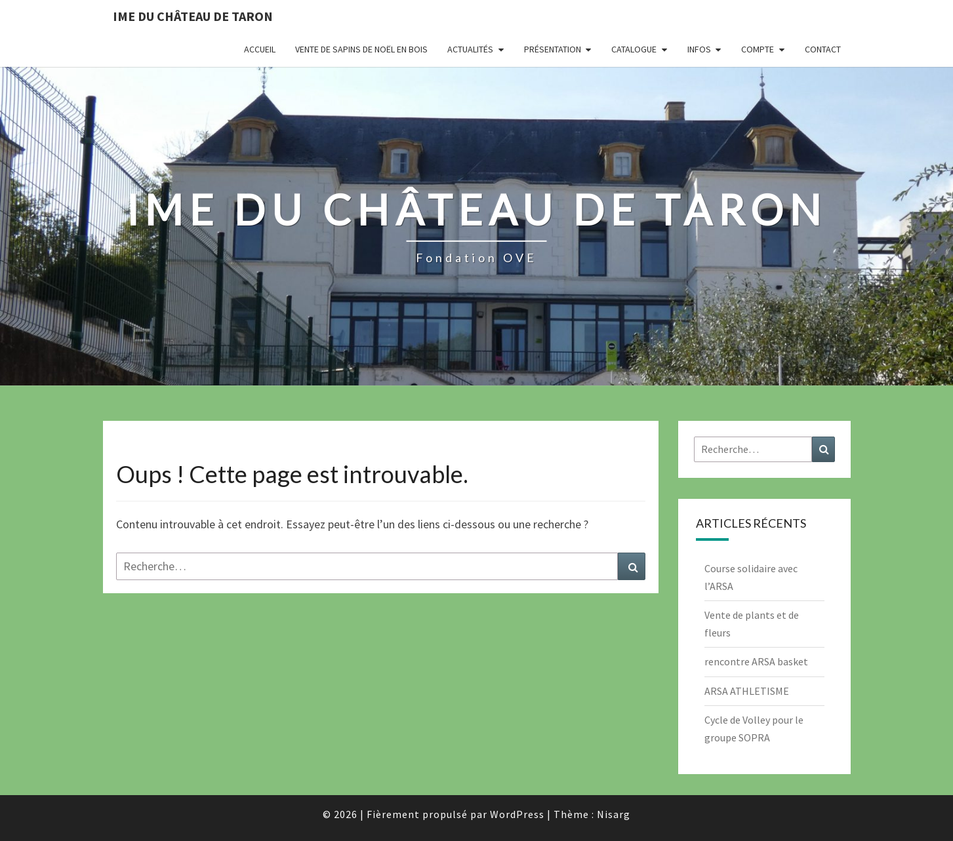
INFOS (699, 49)
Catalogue (634, 49)
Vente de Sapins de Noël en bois (361, 49)
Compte (757, 49)
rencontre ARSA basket (756, 661)
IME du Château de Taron (193, 16)
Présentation (552, 49)
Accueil (259, 49)
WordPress (517, 814)
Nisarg (613, 814)
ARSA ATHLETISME (746, 690)
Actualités (470, 49)
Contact (823, 49)
